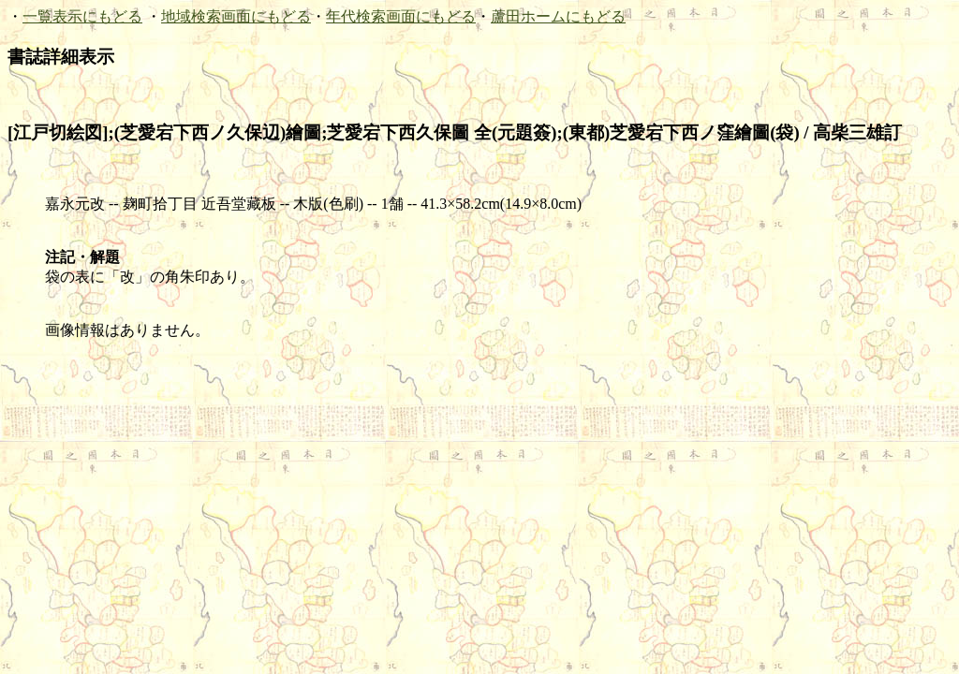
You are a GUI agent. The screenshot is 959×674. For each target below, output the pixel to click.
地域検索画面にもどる (236, 16)
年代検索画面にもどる (401, 16)
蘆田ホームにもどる (558, 16)
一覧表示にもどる (82, 16)
